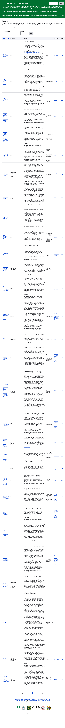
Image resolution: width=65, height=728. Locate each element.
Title (6, 38)
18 (33, 693)
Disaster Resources (50, 15)
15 (26, 693)
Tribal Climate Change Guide (15, 3)
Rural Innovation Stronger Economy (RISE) (5, 237)
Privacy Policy (33, 713)
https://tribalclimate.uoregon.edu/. (19, 11)
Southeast (56, 423)
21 (39, 693)
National (55, 100)
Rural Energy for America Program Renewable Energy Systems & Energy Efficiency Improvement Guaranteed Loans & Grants (6, 137)
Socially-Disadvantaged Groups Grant (6, 585)
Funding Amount (47, 38)
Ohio (55, 319)
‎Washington (56, 659)
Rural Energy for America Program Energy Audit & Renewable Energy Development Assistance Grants (5, 116)
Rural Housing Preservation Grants (5, 197)
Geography (22, 31)
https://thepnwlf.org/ (43, 10)
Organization (12, 38)
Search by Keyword (7, 31)
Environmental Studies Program (25, 698)
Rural (55, 197)
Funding (3, 15)
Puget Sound (56, 252)
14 (24, 693)
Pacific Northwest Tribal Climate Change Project (28, 6)
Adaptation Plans (9, 15)
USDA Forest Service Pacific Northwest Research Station (31, 699)
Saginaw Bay (56, 316)
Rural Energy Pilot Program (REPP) (5, 155)
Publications (33, 15)
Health (37, 15)
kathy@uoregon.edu (41, 701)
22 (41, 693)
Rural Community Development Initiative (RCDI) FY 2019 (6, 82)
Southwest (56, 355)
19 (35, 693)
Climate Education (42, 15)
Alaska (55, 361)
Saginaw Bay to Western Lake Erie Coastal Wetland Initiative (6, 317)
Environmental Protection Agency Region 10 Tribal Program (39, 700)
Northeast (56, 357)
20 (37, 693)
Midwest (55, 356)
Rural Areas (56, 55)
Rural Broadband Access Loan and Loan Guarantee (5, 55)
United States (56, 81)
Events (4, 16)
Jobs (56, 15)
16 (28, 693)
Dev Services (44, 713)
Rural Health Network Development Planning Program (5, 174)
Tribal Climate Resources (17, 15)
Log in (63, 15)
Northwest (56, 255)
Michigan (57, 318)
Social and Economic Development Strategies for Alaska (5, 533)
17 (30, 693)
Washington (56, 254)
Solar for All (5, 622)
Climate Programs (26, 15)
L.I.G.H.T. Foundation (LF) (53, 6)
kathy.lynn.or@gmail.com (9, 25)
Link (62, 55)
